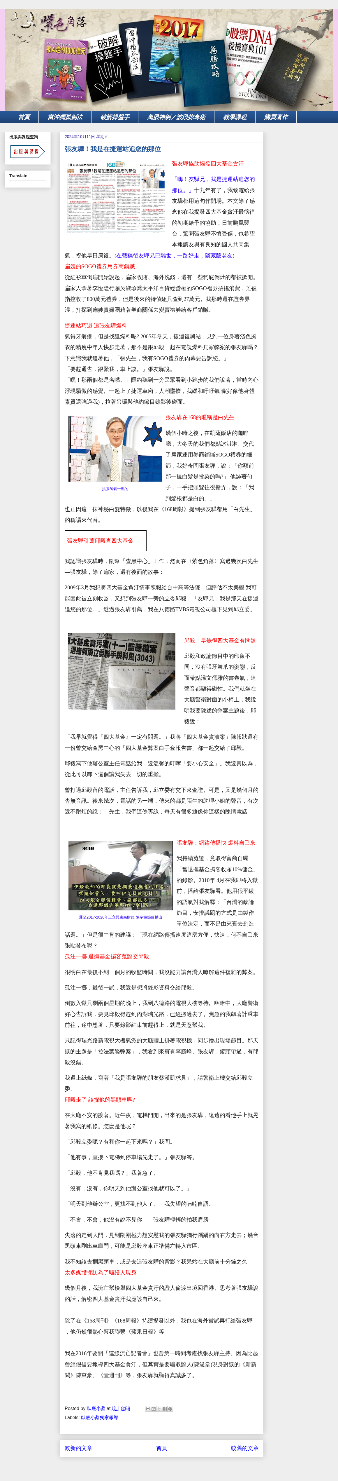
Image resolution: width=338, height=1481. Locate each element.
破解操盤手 (114, 117)
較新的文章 (78, 1448)
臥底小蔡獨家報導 (99, 1417)
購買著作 (276, 117)
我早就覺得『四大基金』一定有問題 (114, 737)
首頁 (24, 117)
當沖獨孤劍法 (64, 117)
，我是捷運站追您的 (230, 179)
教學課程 (235, 117)
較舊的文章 (245, 1448)
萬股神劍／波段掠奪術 (176, 117)
